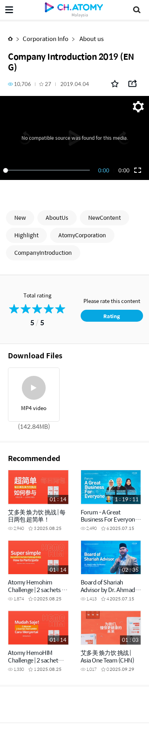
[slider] (48, 170)
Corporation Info (45, 38)
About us (91, 38)
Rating (111, 316)
